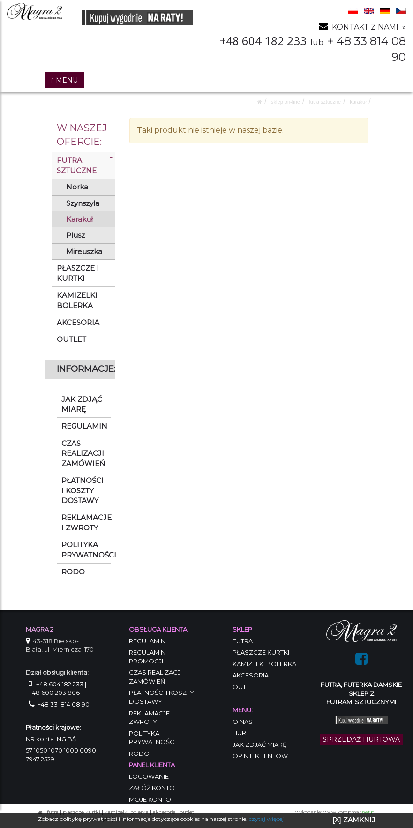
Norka (77, 186)
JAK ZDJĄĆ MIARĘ (81, 404)
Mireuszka (84, 251)
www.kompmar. (349, 812)
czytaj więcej (266, 818)
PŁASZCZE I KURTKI (78, 272)
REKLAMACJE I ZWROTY (86, 522)
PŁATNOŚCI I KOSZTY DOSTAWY (82, 490)
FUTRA (53, 812)
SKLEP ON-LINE (285, 102)
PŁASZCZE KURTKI (81, 812)
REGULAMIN (84, 426)
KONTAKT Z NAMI (365, 27)
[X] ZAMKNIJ (353, 820)
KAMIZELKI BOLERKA (77, 300)
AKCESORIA (78, 322)
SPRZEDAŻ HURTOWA (361, 739)
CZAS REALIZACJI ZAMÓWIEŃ (83, 453)
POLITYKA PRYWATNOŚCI (86, 549)
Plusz (75, 235)
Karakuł (358, 102)
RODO (73, 571)
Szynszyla (82, 203)
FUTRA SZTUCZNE (325, 102)
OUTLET (71, 339)
